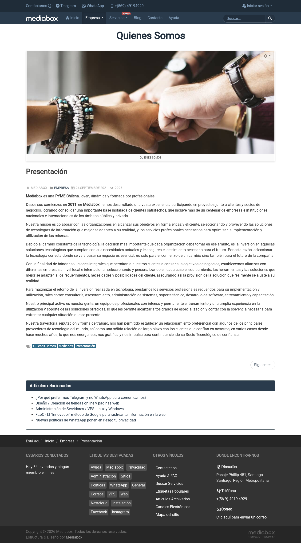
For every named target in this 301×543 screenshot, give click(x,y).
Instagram (120, 512)
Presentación (85, 346)
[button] (94, 18)
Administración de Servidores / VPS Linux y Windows (80, 409)
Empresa (61, 188)
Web (124, 494)
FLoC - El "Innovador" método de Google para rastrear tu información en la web (101, 414)
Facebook (99, 512)
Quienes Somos (44, 346)
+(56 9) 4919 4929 (231, 499)
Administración (103, 476)
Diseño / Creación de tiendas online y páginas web (77, 403)
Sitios (125, 476)
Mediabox (66, 346)
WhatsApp (118, 485)
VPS (111, 494)
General (138, 485)
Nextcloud (99, 503)
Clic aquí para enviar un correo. (242, 517)
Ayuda (96, 467)
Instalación (121, 503)
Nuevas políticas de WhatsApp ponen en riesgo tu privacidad (86, 420)
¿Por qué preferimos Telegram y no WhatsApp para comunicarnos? (91, 397)
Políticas (98, 485)
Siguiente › (263, 365)
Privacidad (136, 467)
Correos (97, 494)
